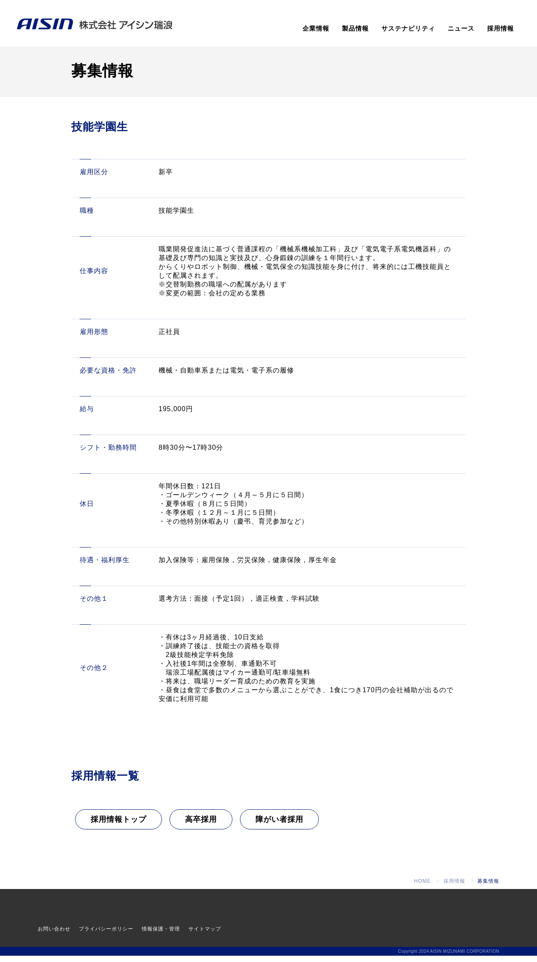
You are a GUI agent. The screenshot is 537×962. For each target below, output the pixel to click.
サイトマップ (204, 935)
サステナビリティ (408, 28)
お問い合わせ (54, 935)
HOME (422, 887)
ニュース (461, 28)
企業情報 (315, 28)
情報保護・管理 (161, 935)
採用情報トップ (118, 825)
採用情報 (500, 28)
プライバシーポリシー (106, 935)
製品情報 (355, 28)
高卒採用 (201, 825)
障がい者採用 (279, 825)
